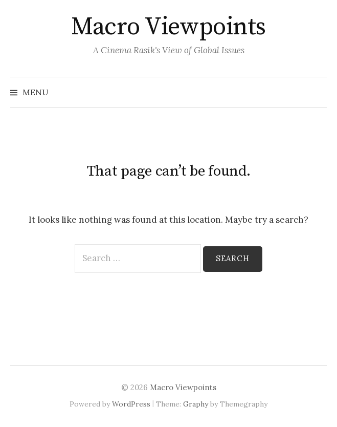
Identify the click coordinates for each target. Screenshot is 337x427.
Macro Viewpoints (168, 27)
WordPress (131, 404)
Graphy (195, 404)
